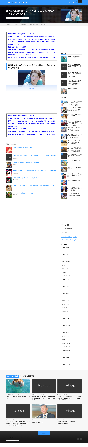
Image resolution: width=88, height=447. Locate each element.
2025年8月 (64, 249)
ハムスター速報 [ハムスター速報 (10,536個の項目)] (65, 241)
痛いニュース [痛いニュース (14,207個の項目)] (77, 241)
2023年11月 (65, 322)
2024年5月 (64, 301)
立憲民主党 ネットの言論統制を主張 (74, 169)
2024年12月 (65, 277)
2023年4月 (64, 347)
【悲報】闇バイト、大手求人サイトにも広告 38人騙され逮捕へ (74, 177)
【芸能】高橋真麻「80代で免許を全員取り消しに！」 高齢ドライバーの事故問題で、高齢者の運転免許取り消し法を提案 (32, 51)
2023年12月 (65, 319)
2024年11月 (65, 280)
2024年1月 (64, 315)
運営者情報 (18, 443)
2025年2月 (64, 270)
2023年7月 (64, 336)
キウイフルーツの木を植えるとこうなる (23, 194)
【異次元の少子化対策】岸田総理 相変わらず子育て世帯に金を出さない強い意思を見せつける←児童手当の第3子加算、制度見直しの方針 (74, 151)
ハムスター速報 (25, 19)
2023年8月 (64, 333)
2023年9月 (64, 329)
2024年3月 (64, 308)
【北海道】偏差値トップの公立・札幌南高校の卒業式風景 (74, 196)
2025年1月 (64, 273)
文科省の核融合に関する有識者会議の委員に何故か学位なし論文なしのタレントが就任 (74, 157)
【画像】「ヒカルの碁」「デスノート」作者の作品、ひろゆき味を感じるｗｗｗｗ (33, 187)
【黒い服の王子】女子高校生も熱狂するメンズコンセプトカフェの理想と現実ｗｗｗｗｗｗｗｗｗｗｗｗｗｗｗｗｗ (74, 131)
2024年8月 (64, 291)
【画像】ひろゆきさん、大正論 (74, 163)
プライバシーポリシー (10, 443)
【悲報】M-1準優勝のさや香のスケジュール (74, 183)
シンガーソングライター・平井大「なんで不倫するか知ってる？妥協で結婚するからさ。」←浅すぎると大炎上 (32, 59)
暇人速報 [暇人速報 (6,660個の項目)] (71, 241)
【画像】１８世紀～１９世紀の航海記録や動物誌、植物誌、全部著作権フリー (74, 144)
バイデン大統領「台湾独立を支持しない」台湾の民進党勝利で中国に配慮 (74, 190)
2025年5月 (64, 259)
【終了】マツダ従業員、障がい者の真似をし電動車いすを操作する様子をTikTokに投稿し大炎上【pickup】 (74, 125)
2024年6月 (64, 298)
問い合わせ (12, 6)
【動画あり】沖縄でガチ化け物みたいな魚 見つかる (21, 35)
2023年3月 (64, 351)
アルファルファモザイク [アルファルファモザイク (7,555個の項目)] (67, 237)
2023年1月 (64, 358)
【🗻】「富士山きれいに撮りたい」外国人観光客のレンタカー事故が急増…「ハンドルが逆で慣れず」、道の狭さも (32, 53)
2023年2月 (64, 354)
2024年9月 (64, 287)
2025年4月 (64, 263)
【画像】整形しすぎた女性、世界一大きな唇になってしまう (28, 179)
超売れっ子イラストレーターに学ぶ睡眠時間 (74, 116)
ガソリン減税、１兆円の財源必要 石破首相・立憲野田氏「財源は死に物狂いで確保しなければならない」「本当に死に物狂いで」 (32, 43)
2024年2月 (64, 312)
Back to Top (44, 437)
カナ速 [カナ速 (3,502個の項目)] (74, 237)
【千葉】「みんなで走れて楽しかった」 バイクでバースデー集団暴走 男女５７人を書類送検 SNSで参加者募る (32, 40)
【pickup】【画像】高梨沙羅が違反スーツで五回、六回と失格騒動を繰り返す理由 (74, 111)
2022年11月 (65, 365)
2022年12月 (65, 361)
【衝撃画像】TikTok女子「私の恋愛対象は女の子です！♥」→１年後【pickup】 (74, 137)
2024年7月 (64, 294)
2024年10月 (65, 284)
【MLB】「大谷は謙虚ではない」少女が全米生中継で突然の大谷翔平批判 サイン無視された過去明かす (32, 38)
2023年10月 (65, 326)
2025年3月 (64, 266)
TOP (7, 6)
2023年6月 (64, 340)
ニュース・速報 (17, 19)
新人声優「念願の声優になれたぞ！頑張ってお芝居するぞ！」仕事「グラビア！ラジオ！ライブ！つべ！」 (74, 105)
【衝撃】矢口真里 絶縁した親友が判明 (23, 149)
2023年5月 (64, 343)
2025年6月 (64, 256)
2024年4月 (64, 305)
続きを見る (31, 90)
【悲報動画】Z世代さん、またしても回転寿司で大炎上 (26, 164)
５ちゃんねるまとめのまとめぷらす (21, 441)
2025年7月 (64, 252)
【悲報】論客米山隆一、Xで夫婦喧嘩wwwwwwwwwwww (22, 48)
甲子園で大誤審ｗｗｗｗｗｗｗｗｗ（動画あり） (20, 56)
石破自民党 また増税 (13, 46)
